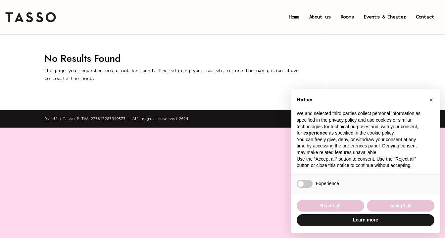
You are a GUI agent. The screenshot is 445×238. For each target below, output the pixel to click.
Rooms (347, 17)
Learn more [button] (365, 219)
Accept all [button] (401, 205)
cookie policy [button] (380, 133)
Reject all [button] (330, 205)
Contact (425, 17)
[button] (431, 100)
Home (294, 17)
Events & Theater (385, 17)
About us (319, 17)
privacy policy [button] (343, 120)
